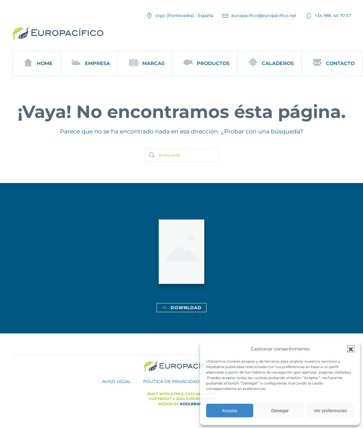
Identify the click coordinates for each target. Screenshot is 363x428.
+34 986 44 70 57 (328, 16)
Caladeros (269, 63)
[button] (351, 349)
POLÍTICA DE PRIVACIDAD (171, 381)
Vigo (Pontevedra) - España (179, 16)
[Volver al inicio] (57, 33)
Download (181, 308)
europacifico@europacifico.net (259, 16)
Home (36, 63)
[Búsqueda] (181, 155)
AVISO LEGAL (116, 381)
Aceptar (230, 410)
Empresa (89, 63)
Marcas (145, 63)
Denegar (280, 410)
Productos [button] (205, 63)
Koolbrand (192, 404)
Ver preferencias (330, 410)
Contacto (331, 63)
